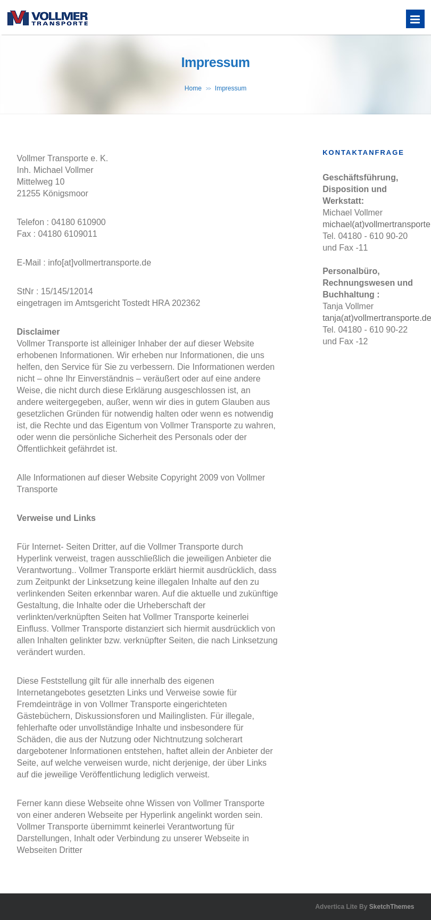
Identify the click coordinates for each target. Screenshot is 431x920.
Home (193, 88)
